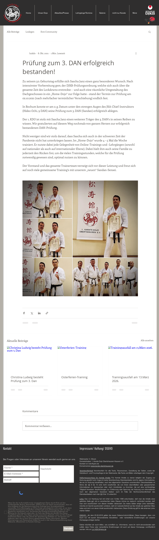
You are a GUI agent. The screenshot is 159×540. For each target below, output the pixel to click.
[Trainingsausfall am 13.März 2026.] (130, 359)
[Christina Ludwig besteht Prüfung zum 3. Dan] (29, 359)
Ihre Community (49, 31)
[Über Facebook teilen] (23, 313)
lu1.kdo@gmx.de (92, 464)
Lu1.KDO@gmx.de (99, 529)
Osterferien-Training (74, 377)
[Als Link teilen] (46, 313)
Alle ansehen (147, 340)
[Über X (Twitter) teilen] (31, 313)
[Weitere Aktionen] (136, 53)
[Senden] (68, 528)
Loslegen (30, 31)
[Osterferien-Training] (80, 359)
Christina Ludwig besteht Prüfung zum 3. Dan (27, 379)
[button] (149, 32)
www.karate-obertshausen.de (102, 466)
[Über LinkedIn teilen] (39, 313)
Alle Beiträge (13, 31)
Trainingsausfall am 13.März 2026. (130, 379)
